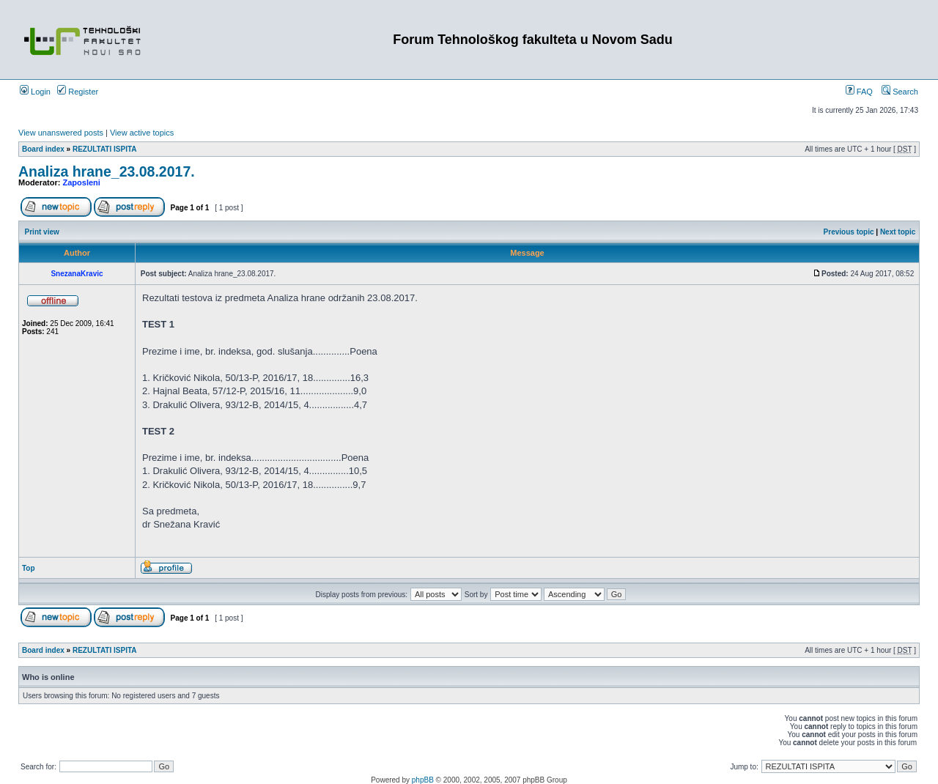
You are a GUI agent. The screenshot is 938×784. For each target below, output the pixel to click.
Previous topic (849, 232)
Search (900, 91)
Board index (43, 149)
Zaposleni (81, 182)
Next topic (897, 232)
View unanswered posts (60, 132)
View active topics (142, 132)
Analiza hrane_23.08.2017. (106, 171)
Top (28, 568)
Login (35, 91)
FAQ (859, 91)
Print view (42, 232)
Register (77, 91)
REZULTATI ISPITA (105, 149)
